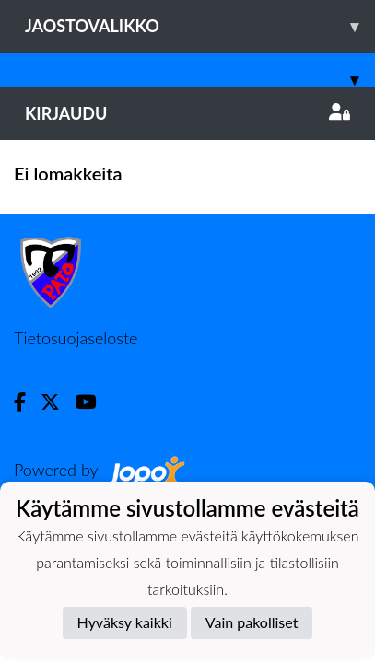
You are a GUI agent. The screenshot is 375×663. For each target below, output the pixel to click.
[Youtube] (93, 402)
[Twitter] (58, 402)
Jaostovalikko (200, 26)
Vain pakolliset (252, 622)
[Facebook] (27, 402)
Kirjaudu (187, 113)
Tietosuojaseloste (75, 338)
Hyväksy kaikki (124, 622)
